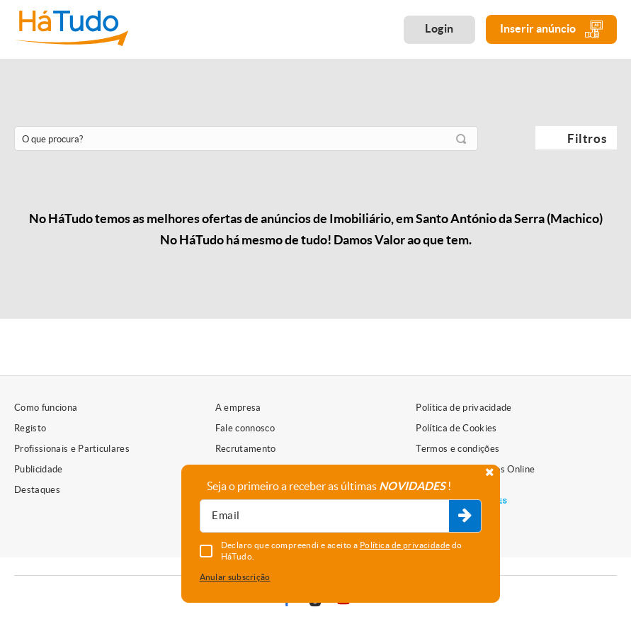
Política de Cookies (456, 428)
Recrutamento (245, 448)
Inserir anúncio (551, 29)
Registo (30, 428)
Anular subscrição (235, 577)
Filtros (586, 138)
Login (439, 28)
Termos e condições (457, 448)
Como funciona (45, 407)
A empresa (238, 407)
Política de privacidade (463, 407)
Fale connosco (245, 428)
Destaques (37, 489)
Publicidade (38, 469)
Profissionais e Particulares (72, 448)
